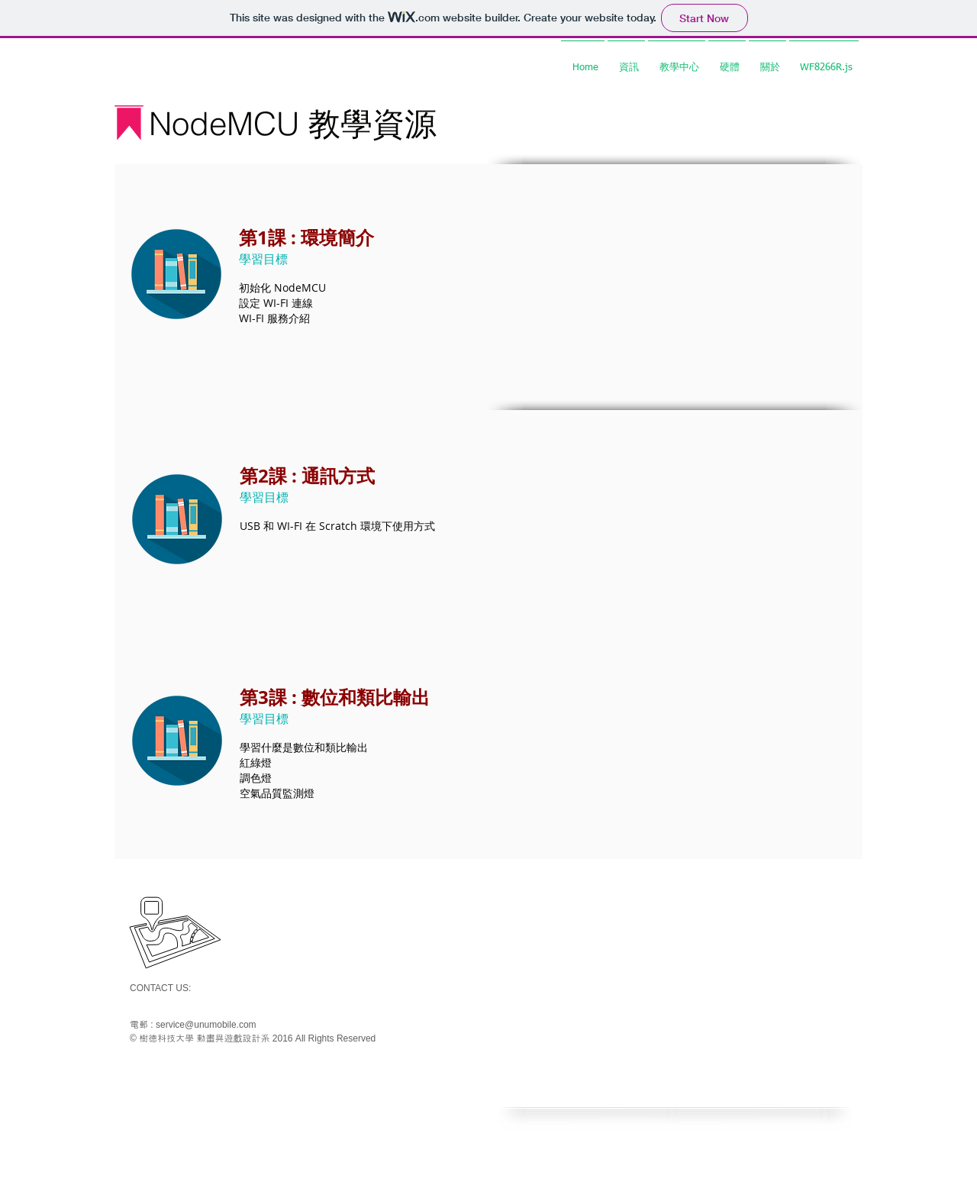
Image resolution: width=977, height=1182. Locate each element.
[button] (626, 61)
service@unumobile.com (206, 1024)
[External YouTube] (675, 273)
